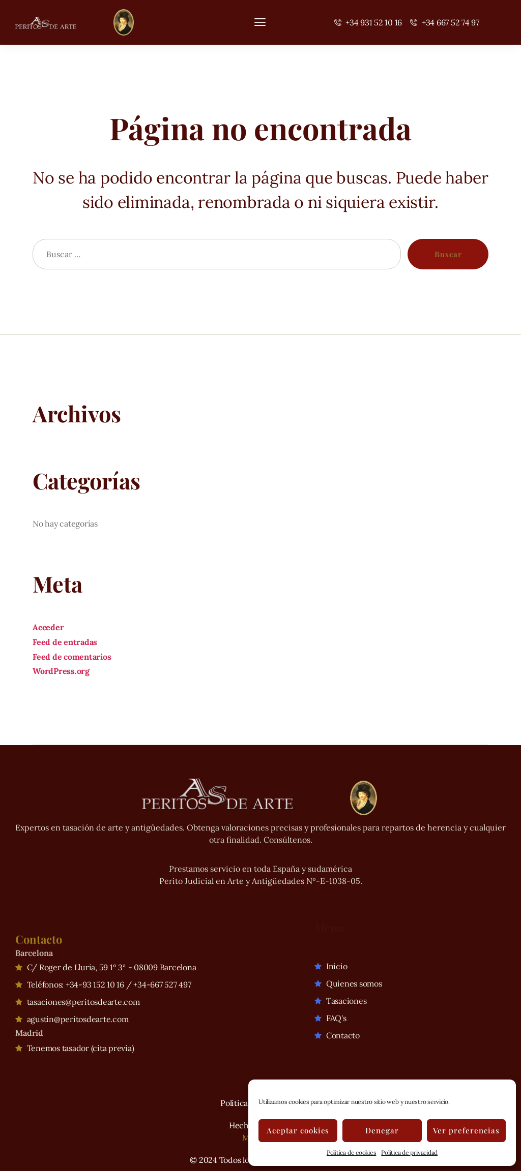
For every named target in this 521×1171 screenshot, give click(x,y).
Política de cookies (351, 1152)
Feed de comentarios (72, 657)
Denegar (382, 1130)
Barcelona (34, 942)
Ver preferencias (466, 1130)
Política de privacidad (409, 1152)
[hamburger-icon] (260, 22)
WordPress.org (61, 671)
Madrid (29, 1020)
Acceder (48, 627)
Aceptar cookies (298, 1130)
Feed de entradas (65, 642)
